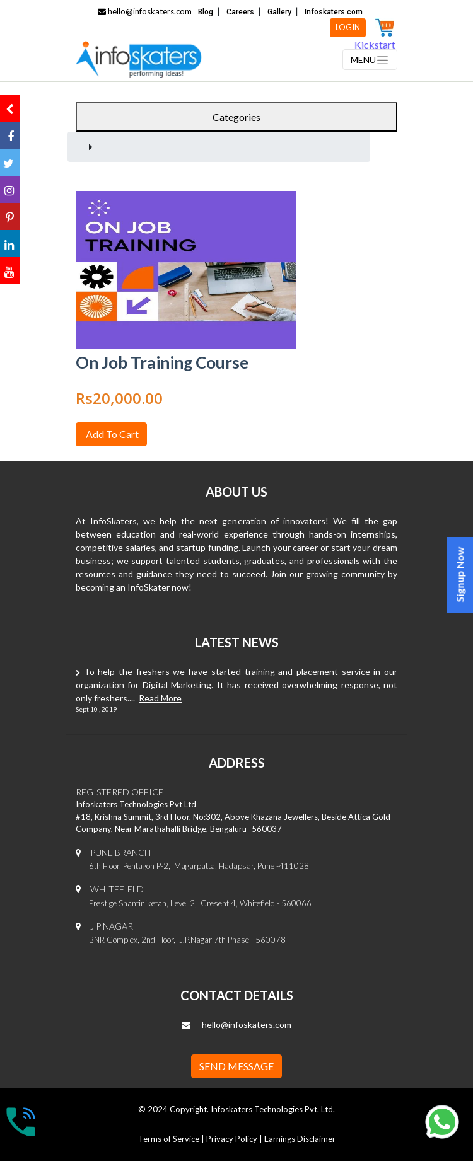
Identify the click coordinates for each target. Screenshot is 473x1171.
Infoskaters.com (334, 12)
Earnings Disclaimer (300, 1139)
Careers (240, 12)
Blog (205, 12)
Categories (236, 117)
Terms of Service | (172, 1139)
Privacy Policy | (235, 1139)
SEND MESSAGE (236, 1066)
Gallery (279, 12)
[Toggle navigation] (369, 59)
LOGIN (348, 27)
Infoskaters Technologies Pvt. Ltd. (273, 1109)
